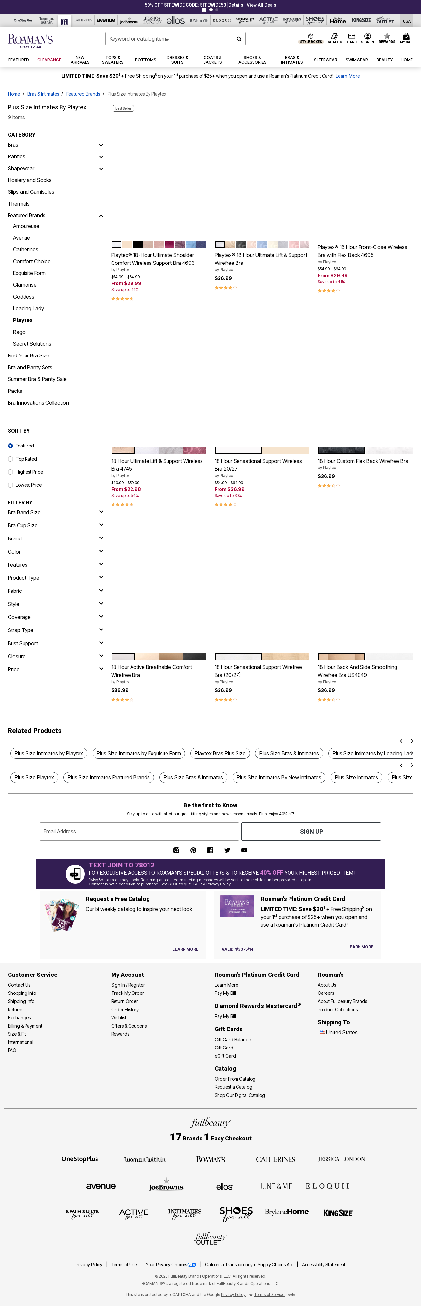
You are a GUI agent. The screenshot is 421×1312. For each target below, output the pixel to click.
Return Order (124, 1001)
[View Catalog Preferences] (185, 949)
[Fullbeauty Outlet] (210, 1239)
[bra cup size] (55, 525)
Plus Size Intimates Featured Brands (109, 777)
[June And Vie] (199, 20)
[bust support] (55, 643)
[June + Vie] (276, 1185)
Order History (125, 1009)
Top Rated (26, 459)
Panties (16, 156)
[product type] (55, 578)
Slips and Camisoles (31, 192)
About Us (327, 985)
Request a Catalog (233, 1087)
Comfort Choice (32, 261)
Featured (25, 445)
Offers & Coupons (129, 1026)
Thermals (19, 203)
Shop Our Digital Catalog (240, 1095)
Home (14, 94)
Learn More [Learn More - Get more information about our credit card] (226, 985)
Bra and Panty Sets (30, 367)
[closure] (55, 656)
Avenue (21, 237)
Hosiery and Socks (30, 180)
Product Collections (338, 1009)
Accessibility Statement (323, 1264)
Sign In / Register (128, 985)
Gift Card (224, 1047)
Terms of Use (124, 1264)
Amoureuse (26, 226)
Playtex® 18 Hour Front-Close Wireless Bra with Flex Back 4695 (365, 254)
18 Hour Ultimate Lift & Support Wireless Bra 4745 (159, 468)
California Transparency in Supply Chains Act (249, 1264)
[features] (55, 565)
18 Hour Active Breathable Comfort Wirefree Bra (159, 674)
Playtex (23, 320)
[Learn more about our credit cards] (360, 946)
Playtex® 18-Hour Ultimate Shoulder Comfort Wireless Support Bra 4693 (159, 262)
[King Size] (361, 20)
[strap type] (55, 630)
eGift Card (225, 1056)
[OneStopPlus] (23, 20)
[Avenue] (106, 20)
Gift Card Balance (233, 1039)
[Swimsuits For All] (245, 20)
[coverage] (55, 617)
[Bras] (101, 145)
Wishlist (118, 1017)
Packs (15, 391)
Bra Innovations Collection (38, 402)
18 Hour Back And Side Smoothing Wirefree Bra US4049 (365, 674)
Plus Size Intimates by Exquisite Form (139, 753)
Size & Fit (17, 1034)
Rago (19, 332)
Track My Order (127, 993)
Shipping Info (21, 1001)
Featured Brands (83, 94)
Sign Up (311, 831)
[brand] (55, 538)
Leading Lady (28, 308)
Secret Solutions (32, 343)
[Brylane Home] (338, 20)
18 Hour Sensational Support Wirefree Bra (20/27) (262, 674)
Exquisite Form (29, 273)
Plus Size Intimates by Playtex (49, 753)
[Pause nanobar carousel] (204, 9)
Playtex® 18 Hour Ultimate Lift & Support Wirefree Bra (262, 262)
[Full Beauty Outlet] (384, 20)
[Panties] (101, 156)
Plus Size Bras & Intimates (289, 753)
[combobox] (175, 38)
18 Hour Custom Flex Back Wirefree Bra (365, 464)
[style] (55, 604)
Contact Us (19, 985)
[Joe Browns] (129, 20)
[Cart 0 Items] (407, 38)
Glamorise (25, 285)
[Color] (55, 552)
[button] (235, 5)
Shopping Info (22, 993)
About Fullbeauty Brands (342, 1001)
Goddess (23, 296)
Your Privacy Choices (171, 1264)
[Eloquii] (222, 20)
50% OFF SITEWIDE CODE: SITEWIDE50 (185, 5)
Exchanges (19, 1017)
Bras (13, 144)
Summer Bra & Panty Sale (37, 379)
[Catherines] (276, 1159)
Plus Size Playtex (34, 777)
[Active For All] (268, 20)
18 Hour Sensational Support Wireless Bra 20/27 (262, 468)
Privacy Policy (89, 1264)
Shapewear (21, 168)
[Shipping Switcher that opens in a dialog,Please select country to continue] (407, 20)
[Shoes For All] (315, 20)
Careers (326, 993)
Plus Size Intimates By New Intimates (279, 777)
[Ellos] (175, 20)
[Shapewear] (101, 168)
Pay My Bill (225, 993)
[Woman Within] (46, 20)
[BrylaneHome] (287, 1214)
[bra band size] (55, 512)
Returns (15, 1009)
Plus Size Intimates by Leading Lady (374, 753)
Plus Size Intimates (356, 777)
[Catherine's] (83, 20)
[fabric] (55, 591)
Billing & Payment (25, 1026)
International (20, 1042)
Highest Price (29, 472)
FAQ (12, 1050)
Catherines (25, 249)
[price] (55, 669)
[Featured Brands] (101, 215)
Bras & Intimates (43, 94)
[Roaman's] (64, 21)
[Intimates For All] (292, 20)
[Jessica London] (152, 20)
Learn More (348, 76)
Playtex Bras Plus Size (220, 753)
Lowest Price (29, 485)
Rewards (120, 1034)
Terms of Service (269, 1294)
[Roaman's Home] (30, 41)
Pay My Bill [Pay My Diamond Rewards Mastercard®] (225, 1016)
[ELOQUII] (327, 1185)
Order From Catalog (235, 1079)
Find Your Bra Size (28, 355)
